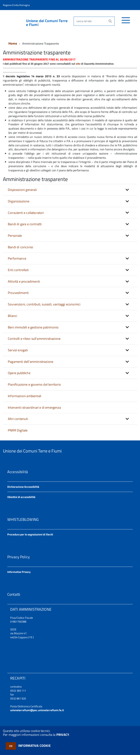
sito (78, 63)
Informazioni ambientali (24, 395)
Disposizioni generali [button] (22, 189)
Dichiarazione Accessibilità (23, 487)
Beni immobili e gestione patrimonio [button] (33, 327)
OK (11, 746)
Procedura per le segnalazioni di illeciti (30, 534)
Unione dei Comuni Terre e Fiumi (47, 22)
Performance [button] (17, 258)
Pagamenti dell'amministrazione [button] (30, 361)
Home (12, 43)
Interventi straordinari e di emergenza (34, 407)
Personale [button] (15, 235)
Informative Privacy (19, 572)
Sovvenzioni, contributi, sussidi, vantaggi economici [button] (44, 304)
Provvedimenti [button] (18, 292)
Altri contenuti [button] (18, 418)
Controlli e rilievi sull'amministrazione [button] (34, 338)
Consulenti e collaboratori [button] (26, 212)
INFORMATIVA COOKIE (34, 745)
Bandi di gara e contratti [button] (25, 224)
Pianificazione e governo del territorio (34, 384)
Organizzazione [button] (19, 201)
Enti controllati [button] (18, 269)
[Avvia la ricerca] (110, 21)
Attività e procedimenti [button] (24, 281)
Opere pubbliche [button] (19, 372)
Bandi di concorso (20, 247)
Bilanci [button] (12, 315)
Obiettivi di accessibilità (21, 497)
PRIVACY (62, 734)
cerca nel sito (84, 21)
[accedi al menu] (126, 22)
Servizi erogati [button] (18, 350)
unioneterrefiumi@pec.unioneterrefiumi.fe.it (37, 710)
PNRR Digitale (18, 430)
